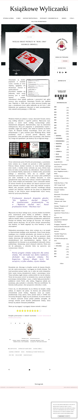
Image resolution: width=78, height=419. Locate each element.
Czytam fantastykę (43, 315)
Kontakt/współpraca (30, 18)
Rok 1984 (11, 355)
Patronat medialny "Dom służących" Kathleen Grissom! (60, 190)
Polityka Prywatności (39, 21)
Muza (22, 351)
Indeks (64, 18)
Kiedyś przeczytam (15, 317)
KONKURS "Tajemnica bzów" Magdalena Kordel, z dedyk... (61, 171)
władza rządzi (28, 355)
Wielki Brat (19, 355)
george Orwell (37, 348)
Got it (67, 416)
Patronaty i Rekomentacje (49, 18)
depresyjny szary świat (25, 348)
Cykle (72, 18)
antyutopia (13, 348)
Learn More (61, 416)
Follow (62, 263)
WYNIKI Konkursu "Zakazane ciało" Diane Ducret (60, 201)
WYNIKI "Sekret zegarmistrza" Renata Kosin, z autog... (61, 178)
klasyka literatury (14, 351)
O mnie (18, 18)
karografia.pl (74, 387)
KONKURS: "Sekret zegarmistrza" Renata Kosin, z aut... (61, 213)
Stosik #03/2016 (58, 162)
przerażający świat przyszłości (35, 351)
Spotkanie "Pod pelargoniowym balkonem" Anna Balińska (61, 220)
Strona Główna (8, 18)
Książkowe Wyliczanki (39, 8)
